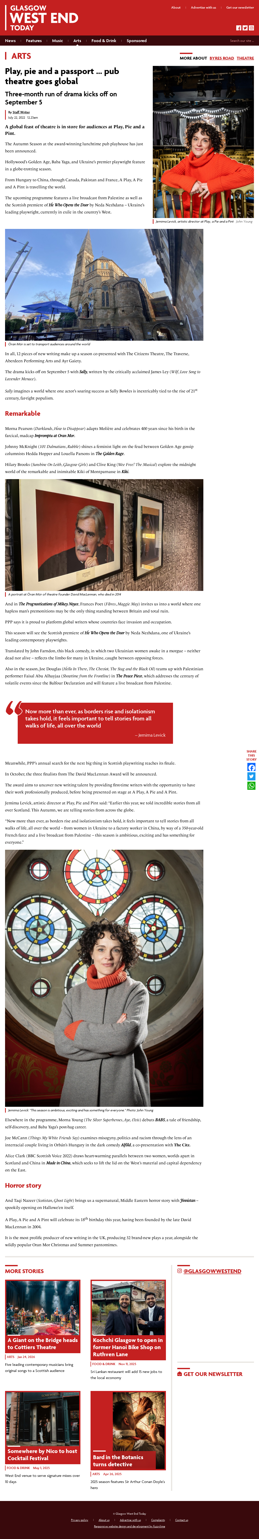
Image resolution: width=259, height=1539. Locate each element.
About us (104, 1520)
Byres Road (222, 58)
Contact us (181, 1520)
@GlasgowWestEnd (212, 1271)
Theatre (245, 58)
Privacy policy (79, 1520)
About (176, 7)
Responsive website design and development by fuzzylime (129, 1526)
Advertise (203, 7)
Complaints (158, 1520)
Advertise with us (130, 1520)
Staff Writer (21, 112)
